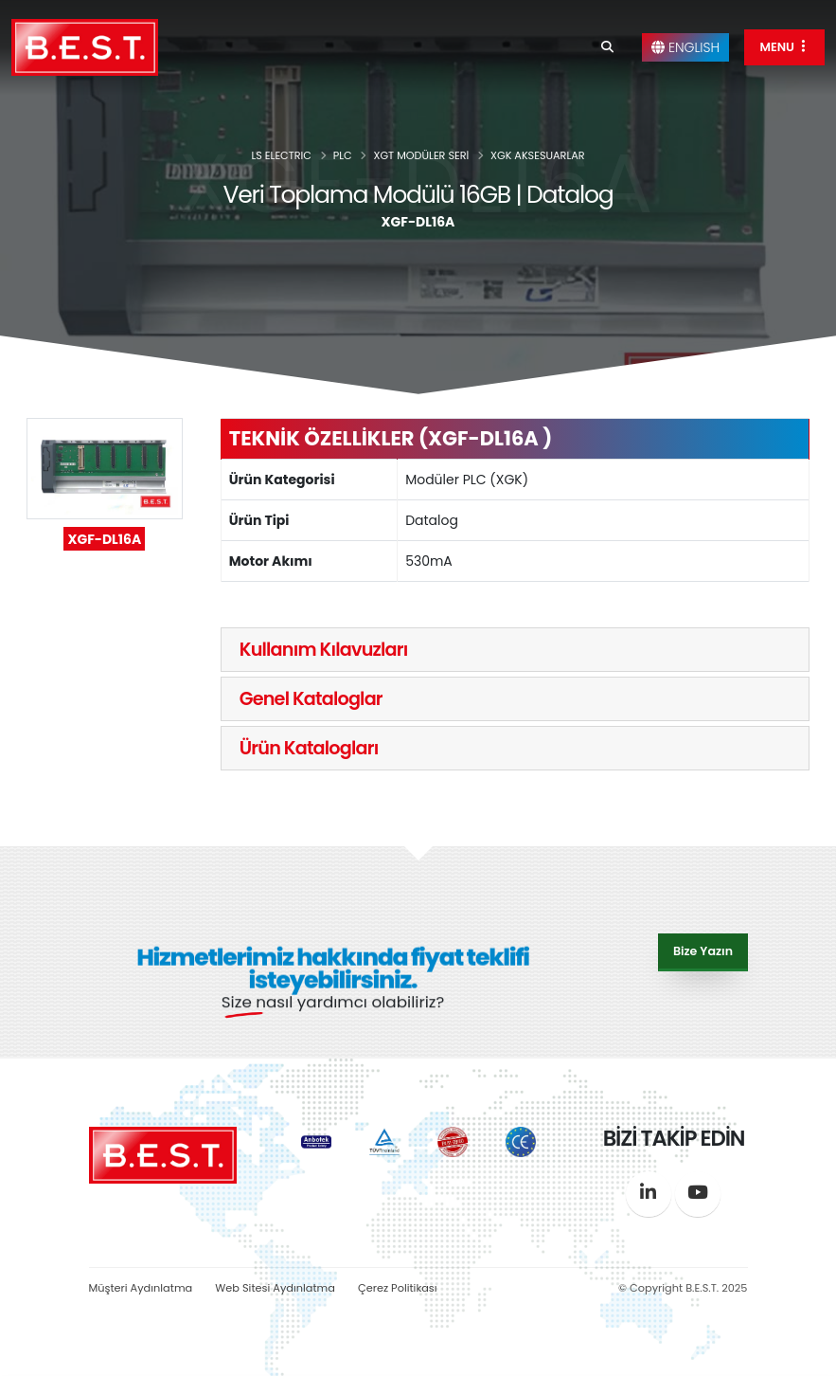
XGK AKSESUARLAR (537, 155)
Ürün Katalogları (309, 748)
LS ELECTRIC (281, 155)
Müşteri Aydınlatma (141, 1287)
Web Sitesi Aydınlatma (275, 1287)
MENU (784, 47)
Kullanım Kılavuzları (324, 649)
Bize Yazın (703, 950)
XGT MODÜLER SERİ (421, 155)
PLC (342, 155)
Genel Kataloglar (311, 699)
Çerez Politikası (397, 1287)
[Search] (607, 47)
